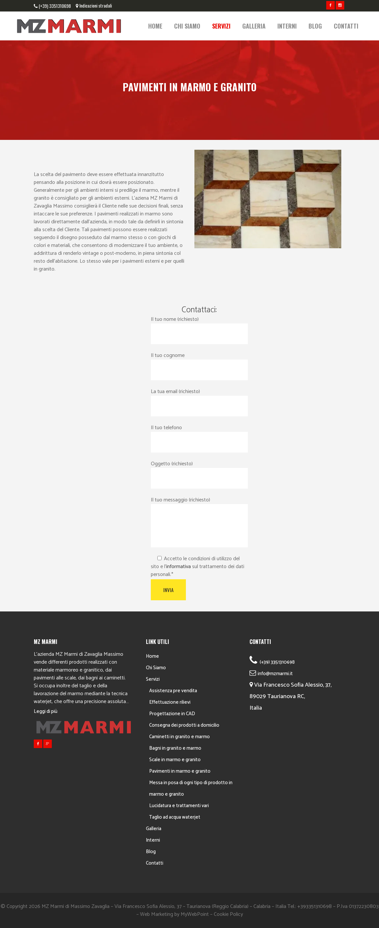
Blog (151, 852)
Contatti (154, 863)
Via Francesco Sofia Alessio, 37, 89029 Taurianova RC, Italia (290, 696)
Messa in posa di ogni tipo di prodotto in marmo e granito (190, 788)
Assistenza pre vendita (173, 691)
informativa (178, 566)
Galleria (153, 829)
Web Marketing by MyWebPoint (174, 914)
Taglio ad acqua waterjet (174, 817)
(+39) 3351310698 (55, 5)
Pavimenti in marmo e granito (179, 771)
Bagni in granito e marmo (175, 748)
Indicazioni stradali (95, 5)
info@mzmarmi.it (275, 674)
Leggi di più (45, 711)
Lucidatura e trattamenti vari (179, 806)
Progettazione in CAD (172, 714)
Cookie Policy (228, 914)
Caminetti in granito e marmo (179, 737)
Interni (153, 840)
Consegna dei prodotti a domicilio (184, 725)
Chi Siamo (156, 668)
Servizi (153, 679)
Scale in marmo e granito (175, 760)
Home (152, 656)
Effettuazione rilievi (169, 702)
